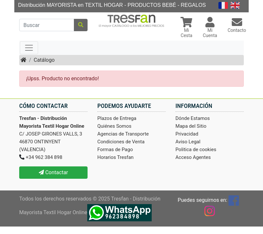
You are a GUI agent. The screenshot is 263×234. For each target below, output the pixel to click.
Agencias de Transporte (123, 134)
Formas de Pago (115, 149)
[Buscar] (46, 25)
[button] (186, 28)
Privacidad (186, 134)
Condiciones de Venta (121, 142)
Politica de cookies (195, 149)
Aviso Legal (188, 142)
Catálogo (44, 60)
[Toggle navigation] (29, 47)
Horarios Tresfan (115, 157)
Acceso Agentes (193, 157)
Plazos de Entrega (116, 118)
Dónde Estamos (192, 118)
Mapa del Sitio (190, 126)
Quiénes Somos (114, 126)
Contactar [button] (53, 172)
